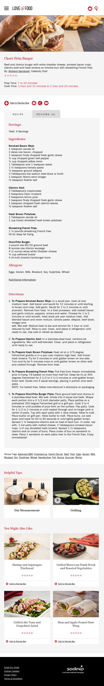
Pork (72, 454)
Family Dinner (55, 454)
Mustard (8, 457)
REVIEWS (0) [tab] (46, 114)
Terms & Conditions (13, 679)
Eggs (78, 454)
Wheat (33, 457)
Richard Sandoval (19, 71)
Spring (60, 457)
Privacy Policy (10, 675)
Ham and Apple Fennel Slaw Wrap (76, 624)
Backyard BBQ (25, 454)
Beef (66, 454)
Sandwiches (44, 457)
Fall (54, 457)
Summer (69, 457)
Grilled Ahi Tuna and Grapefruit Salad (27, 624)
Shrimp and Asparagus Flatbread (27, 567)
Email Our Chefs (11, 667)
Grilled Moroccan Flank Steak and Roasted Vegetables (76, 567)
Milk (93, 454)
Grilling (76, 510)
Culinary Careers (11, 671)
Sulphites (24, 457)
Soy (16, 457)
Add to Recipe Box (19, 103)
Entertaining (40, 454)
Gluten (85, 454)
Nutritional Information (22, 279)
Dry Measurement (27, 510)
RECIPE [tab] (18, 114)
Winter (78, 457)
